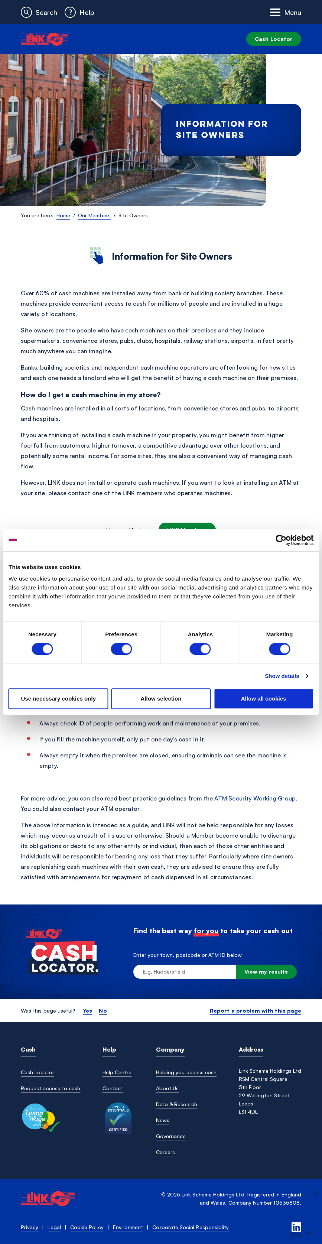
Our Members (94, 215)
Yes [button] (87, 1010)
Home (63, 215)
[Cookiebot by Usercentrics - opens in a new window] (280, 540)
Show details (282, 676)
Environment (128, 1227)
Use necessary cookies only (58, 698)
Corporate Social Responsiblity (190, 1227)
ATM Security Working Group (255, 798)
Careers (165, 1152)
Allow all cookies (263, 698)
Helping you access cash (186, 1072)
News (162, 1120)
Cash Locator (274, 39)
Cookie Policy (87, 1227)
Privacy (29, 1227)
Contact (113, 1088)
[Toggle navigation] (285, 12)
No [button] (103, 1010)
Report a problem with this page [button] (255, 1010)
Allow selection (160, 698)
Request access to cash (50, 1088)
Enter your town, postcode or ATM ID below (187, 955)
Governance (171, 1136)
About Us (167, 1088)
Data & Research (176, 1104)
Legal (54, 1227)
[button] (39, 12)
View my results (266, 971)
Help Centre (117, 1072)
